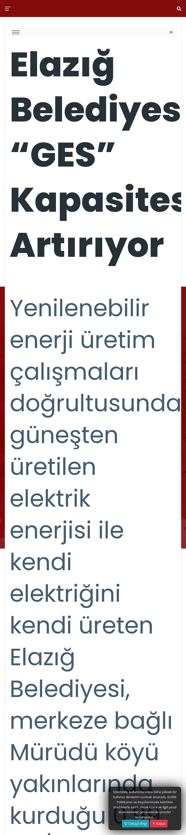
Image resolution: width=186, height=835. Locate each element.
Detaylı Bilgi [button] (135, 823)
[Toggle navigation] (171, 32)
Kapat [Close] (158, 823)
